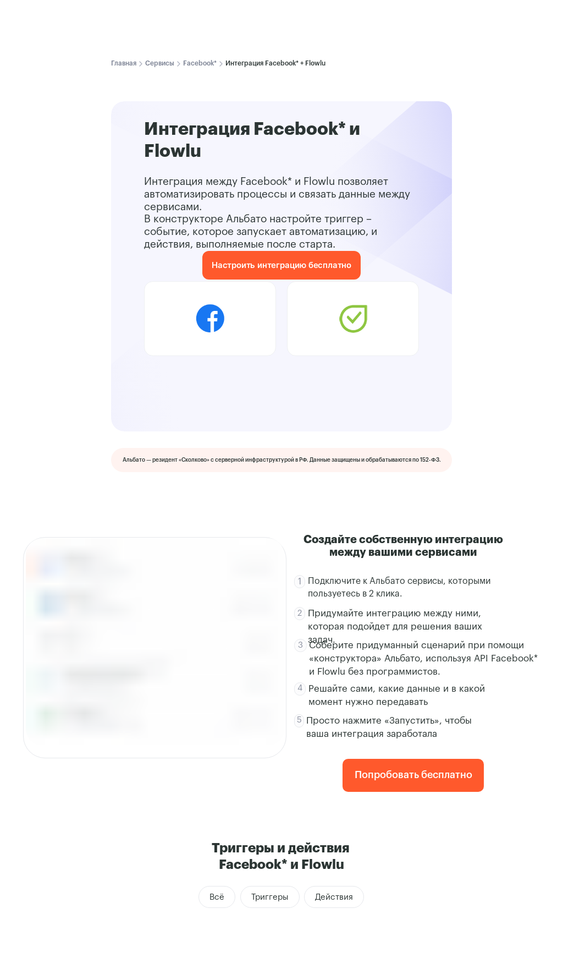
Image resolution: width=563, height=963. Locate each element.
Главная (123, 63)
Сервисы (159, 63)
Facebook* (200, 63)
